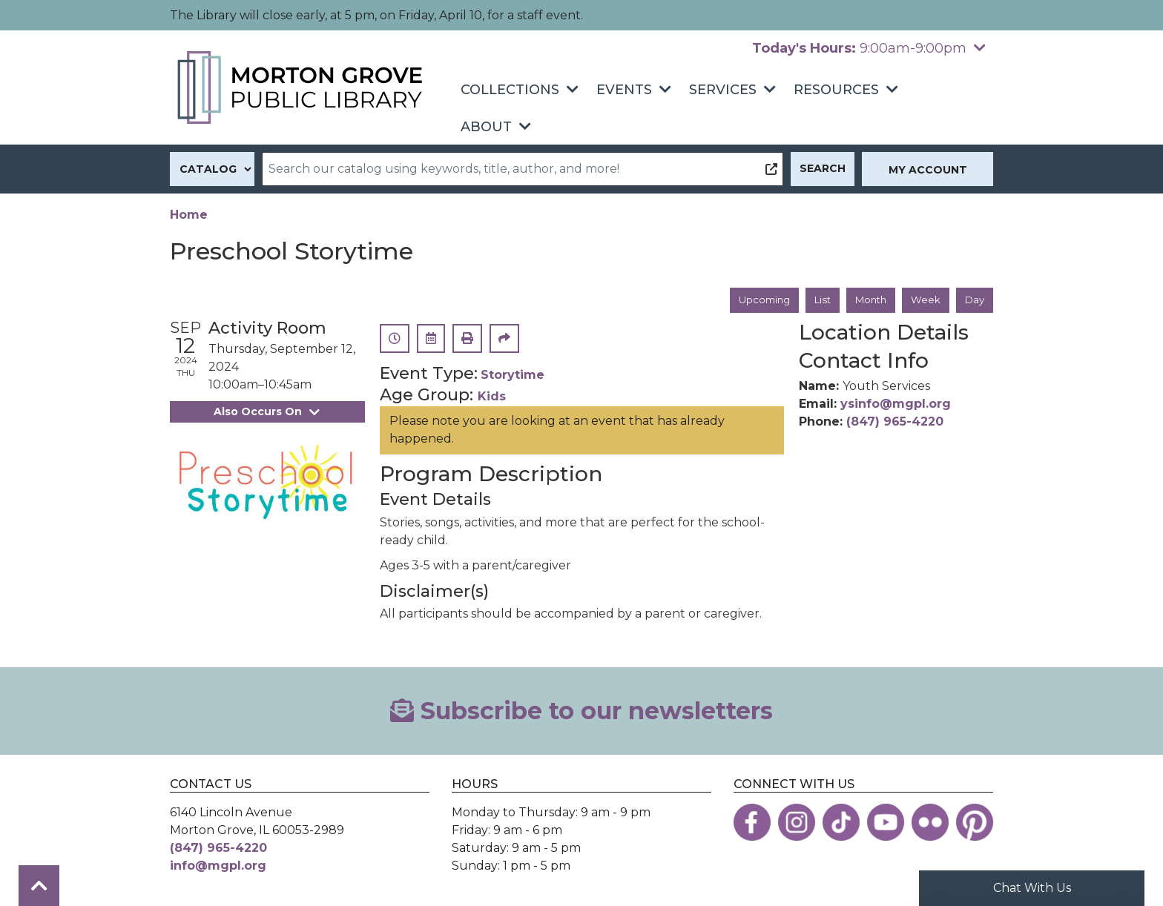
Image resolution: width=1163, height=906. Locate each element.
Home (189, 215)
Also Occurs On (267, 412)
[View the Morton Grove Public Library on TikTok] (841, 822)
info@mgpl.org (218, 866)
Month (866, 300)
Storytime (512, 376)
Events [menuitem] (624, 90)
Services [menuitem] (723, 90)
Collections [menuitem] (510, 90)
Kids (492, 397)
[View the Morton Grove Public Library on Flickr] (930, 822)
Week (924, 300)
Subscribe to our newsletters (581, 711)
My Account (928, 169)
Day (973, 300)
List (815, 300)
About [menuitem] (486, 127)
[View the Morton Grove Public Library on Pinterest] (974, 822)
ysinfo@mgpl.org (895, 404)
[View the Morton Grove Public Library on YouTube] (885, 822)
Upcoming (754, 300)
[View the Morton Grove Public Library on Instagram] (796, 822)
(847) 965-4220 (894, 422)
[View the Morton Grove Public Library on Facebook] (752, 822)
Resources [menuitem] (836, 90)
